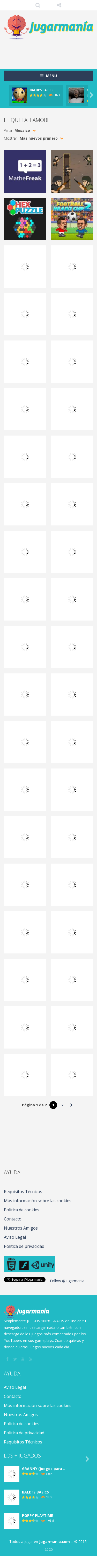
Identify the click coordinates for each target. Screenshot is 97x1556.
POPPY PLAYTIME (37, 1515)
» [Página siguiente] (71, 1105)
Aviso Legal (15, 1237)
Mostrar (10, 138)
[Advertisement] (50, 51)
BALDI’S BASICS (41, 90)
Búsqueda (38, 5)
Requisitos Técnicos (23, 1191)
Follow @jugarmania (67, 1280)
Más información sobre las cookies (37, 1201)
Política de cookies (21, 1210)
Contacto (12, 1219)
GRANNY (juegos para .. (43, 1468)
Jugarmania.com (54, 1541)
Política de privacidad (24, 1246)
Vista (8, 130)
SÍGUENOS (59, 5)
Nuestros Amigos (21, 1228)
